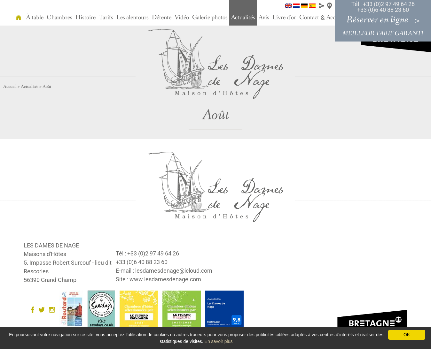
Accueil (10, 86)
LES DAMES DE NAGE (51, 245)
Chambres (59, 17)
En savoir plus (219, 341)
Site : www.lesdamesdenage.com (158, 279)
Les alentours (132, 17)
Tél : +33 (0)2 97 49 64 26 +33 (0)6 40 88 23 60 (383, 7)
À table (34, 17)
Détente (161, 17)
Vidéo (182, 17)
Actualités (243, 17)
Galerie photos (210, 17)
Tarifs (106, 17)
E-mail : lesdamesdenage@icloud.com (164, 270)
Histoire (85, 17)
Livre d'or (284, 17)
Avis (263, 17)
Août (47, 86)
